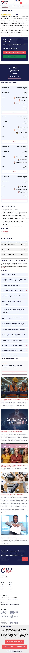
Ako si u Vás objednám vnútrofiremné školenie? (12, 290)
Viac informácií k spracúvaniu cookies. (14, 651)
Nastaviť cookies (8, 646)
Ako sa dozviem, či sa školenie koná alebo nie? (12, 350)
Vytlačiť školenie (24, 35)
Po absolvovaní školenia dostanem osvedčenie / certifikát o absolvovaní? (12, 317)
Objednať (14, 112)
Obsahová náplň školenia (14, 68)
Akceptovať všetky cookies (14, 641)
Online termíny (14, 67)
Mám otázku (3, 35)
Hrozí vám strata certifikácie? (9, 537)
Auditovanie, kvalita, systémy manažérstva (16, 5)
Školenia (5, 5)
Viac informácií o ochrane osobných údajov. (14, 650)
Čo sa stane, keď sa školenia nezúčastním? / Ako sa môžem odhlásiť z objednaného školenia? (13, 335)
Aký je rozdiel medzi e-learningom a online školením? (13, 329)
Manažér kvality (5, 7)
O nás (2, 591)
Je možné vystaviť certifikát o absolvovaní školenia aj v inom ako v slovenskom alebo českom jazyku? (13, 324)
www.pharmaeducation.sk (13, 604)
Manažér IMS (5, 233)
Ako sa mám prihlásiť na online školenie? (11, 285)
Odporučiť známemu (13, 35)
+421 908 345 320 (14, 76)
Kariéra (10, 584)
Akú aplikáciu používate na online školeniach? (12, 340)
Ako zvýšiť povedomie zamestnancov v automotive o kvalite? (14, 400)
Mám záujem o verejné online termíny (14, 56)
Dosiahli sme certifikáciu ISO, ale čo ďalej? (12, 494)
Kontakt (11, 589)
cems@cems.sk (5, 602)
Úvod (2, 5)
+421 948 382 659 (15, 599)
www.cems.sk (5, 604)
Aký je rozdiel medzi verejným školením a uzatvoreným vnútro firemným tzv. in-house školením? (14, 280)
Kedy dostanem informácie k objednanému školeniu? (13, 345)
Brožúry (10, 591)
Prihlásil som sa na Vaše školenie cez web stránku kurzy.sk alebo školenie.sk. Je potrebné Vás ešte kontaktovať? (13, 303)
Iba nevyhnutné (21, 646)
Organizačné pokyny (14, 71)
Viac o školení (14, 372)
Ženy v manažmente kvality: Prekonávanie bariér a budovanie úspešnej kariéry (14, 465)
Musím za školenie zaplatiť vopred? (9, 355)
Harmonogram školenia (14, 70)
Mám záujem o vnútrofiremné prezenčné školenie (14, 52)
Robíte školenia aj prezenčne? (8, 274)
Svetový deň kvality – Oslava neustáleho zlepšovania (11, 432)
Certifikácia (3, 589)
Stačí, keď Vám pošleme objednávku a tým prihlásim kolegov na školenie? (13, 296)
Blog (10, 586)
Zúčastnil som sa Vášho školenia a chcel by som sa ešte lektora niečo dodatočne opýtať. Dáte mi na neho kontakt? (13, 311)
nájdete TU (3, 267)
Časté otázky (14, 73)
